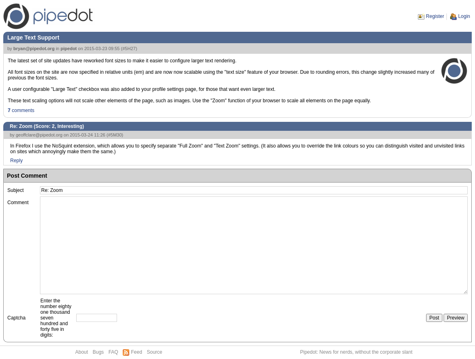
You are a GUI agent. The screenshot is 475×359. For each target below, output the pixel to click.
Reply (16, 160)
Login (464, 16)
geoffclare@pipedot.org (39, 134)
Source (154, 352)
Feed (136, 352)
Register (435, 16)
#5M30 (115, 134)
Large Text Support (33, 37)
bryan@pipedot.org (34, 48)
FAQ (113, 352)
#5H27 (128, 48)
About (81, 352)
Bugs (98, 352)
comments (21, 110)
